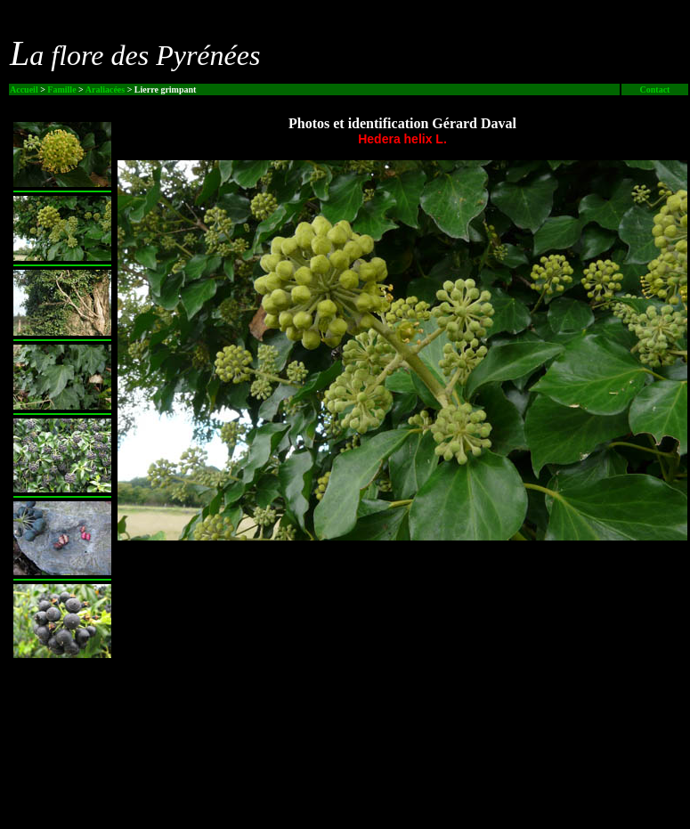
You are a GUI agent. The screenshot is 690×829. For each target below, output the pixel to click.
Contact (655, 89)
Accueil (24, 89)
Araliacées (105, 89)
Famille (61, 89)
